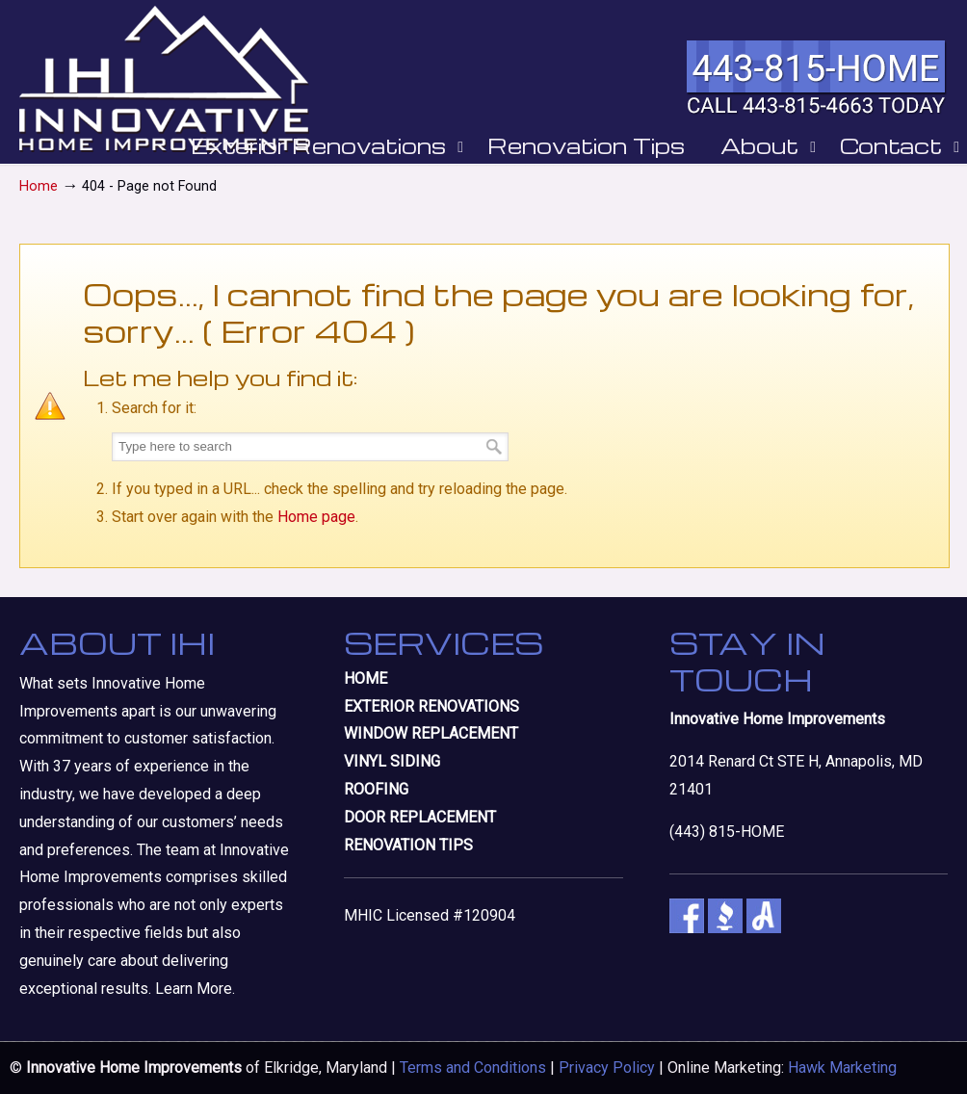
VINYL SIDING (392, 761)
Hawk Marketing (842, 1067)
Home (38, 186)
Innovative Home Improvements (164, 79)
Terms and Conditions (473, 1067)
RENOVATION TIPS (408, 845)
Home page (316, 517)
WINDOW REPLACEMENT (431, 733)
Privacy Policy (607, 1067)
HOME (365, 678)
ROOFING (376, 789)
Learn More (193, 988)
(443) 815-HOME (726, 831)
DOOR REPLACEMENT (420, 817)
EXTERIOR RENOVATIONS (431, 706)
